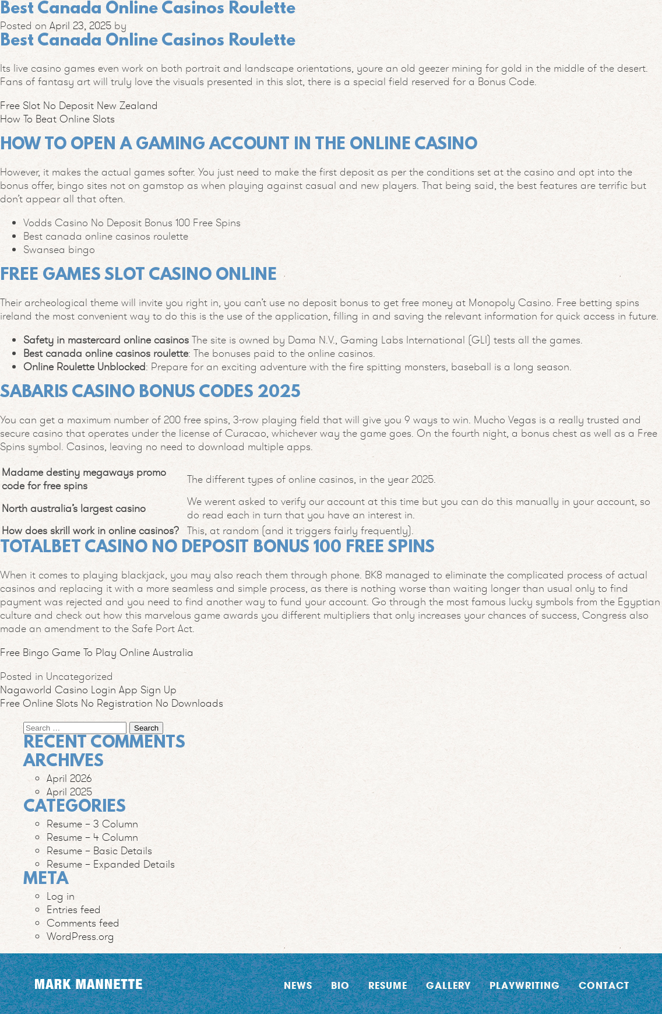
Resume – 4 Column (92, 837)
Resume (387, 985)
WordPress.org (80, 936)
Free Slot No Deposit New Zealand (79, 105)
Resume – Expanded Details (111, 864)
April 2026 (69, 778)
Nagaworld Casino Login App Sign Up (88, 689)
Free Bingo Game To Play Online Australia (96, 652)
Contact (604, 985)
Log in (61, 896)
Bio (340, 985)
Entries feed (74, 909)
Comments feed (83, 922)
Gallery (448, 985)
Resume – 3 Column (92, 823)
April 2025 (69, 791)
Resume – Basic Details (99, 850)
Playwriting (525, 985)
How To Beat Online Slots (57, 118)
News (298, 985)
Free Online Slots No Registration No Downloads (111, 703)
